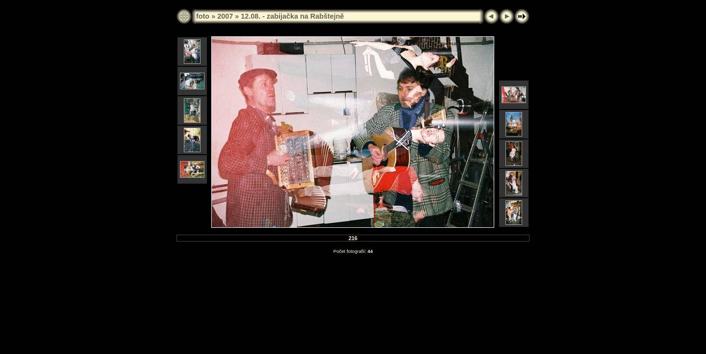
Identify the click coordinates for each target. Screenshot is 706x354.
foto (202, 16)
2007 (225, 16)
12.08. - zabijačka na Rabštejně (292, 16)
